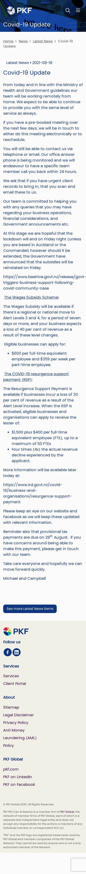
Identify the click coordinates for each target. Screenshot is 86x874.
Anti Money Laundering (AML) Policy (20, 738)
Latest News (43, 41)
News (23, 41)
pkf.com (11, 769)
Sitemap (11, 707)
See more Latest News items (30, 608)
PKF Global (67, 812)
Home (8, 41)
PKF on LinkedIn (17, 776)
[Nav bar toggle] (78, 10)
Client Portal (14, 683)
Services (11, 676)
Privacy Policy (15, 722)
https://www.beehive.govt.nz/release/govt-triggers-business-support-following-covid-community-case (44, 282)
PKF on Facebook (19, 784)
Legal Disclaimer (18, 715)
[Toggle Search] (68, 10)
